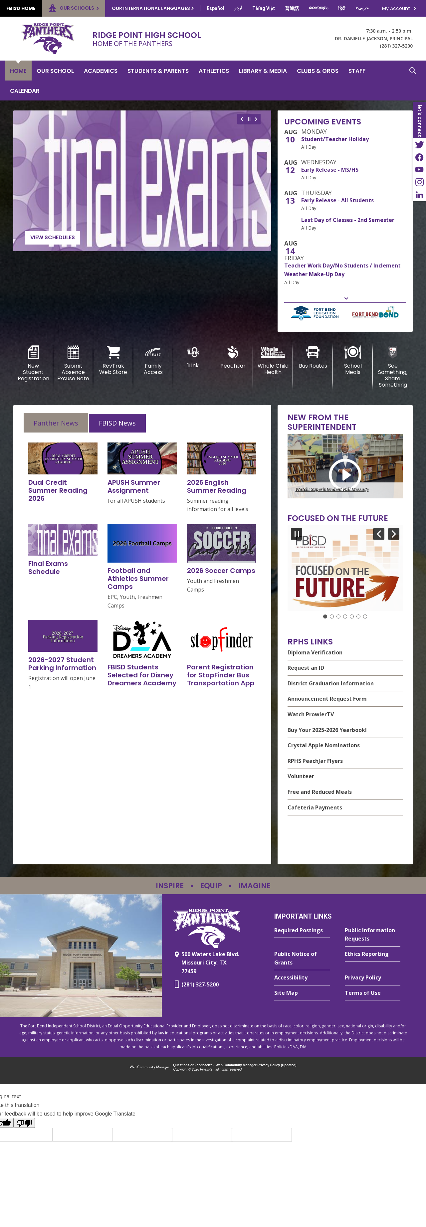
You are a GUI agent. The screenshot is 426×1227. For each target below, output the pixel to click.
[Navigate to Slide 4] (345, 616)
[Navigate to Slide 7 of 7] (378, 534)
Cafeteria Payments (315, 807)
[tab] (56, 423)
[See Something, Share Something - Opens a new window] (392, 367)
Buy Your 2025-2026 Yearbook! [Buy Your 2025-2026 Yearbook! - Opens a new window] (327, 730)
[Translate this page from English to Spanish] (215, 8)
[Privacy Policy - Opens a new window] (372, 977)
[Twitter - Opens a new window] (419, 144)
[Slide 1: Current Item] (325, 616)
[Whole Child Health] (273, 360)
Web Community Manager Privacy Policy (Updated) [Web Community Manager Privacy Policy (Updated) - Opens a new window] (256, 1065)
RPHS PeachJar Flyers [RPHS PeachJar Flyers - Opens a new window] (315, 761)
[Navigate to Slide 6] (358, 616)
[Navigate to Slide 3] (338, 616)
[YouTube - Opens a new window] (419, 170)
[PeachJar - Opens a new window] (233, 357)
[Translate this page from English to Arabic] (362, 8)
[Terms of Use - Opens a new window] (372, 993)
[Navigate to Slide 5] (352, 616)
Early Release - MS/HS (329, 169)
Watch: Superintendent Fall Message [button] (331, 489)
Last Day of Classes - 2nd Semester (347, 220)
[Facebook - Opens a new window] (419, 157)
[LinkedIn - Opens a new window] (419, 195)
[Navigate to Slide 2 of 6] (257, 119)
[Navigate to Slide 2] (332, 616)
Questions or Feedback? (192, 1065)
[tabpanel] (142, 567)
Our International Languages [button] (151, 8)
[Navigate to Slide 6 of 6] (241, 119)
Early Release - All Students (337, 200)
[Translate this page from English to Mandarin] (292, 8)
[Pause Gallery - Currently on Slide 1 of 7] (296, 534)
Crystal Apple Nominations (324, 745)
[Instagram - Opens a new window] (419, 182)
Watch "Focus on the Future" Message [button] (332, 602)
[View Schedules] (142, 180)
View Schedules (52, 237)
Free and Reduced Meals (320, 791)
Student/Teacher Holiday (335, 139)
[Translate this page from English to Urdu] (238, 8)
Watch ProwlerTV (311, 714)
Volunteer (301, 776)
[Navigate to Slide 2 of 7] (393, 534)
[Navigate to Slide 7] (365, 616)
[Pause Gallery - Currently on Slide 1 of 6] (249, 119)
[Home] (18, 71)
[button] (412, 80)
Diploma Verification (315, 652)
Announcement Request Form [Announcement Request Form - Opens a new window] (327, 698)
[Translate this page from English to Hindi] (342, 8)
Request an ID (306, 667)
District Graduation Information (331, 683)
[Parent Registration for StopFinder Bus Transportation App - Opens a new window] (221, 675)
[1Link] (193, 357)
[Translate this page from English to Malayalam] (318, 8)
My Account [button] (396, 8)
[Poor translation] (24, 1123)
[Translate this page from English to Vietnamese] (263, 8)
